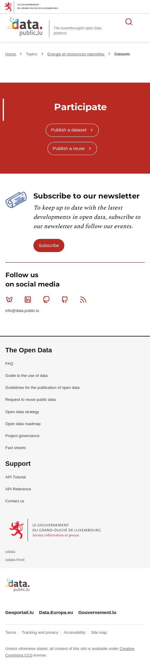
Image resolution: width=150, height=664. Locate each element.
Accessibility (75, 632)
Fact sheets (15, 447)
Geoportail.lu (19, 612)
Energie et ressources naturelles (76, 54)
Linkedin (29, 299)
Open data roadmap (23, 424)
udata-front (15, 559)
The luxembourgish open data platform (78, 30)
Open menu (142, 21)
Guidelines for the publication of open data (42, 387)
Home (11, 54)
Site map (99, 632)
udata (10, 551)
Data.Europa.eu (56, 612)
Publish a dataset (69, 129)
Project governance (22, 435)
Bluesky (10, 299)
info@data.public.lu (22, 310)
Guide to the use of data (26, 375)
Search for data (129, 21)
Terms (11, 632)
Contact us (14, 501)
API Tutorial (15, 477)
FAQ (9, 363)
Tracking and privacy (40, 632)
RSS (84, 299)
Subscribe (48, 245)
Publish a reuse (69, 148)
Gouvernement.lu (97, 612)
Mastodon (47, 299)
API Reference (18, 489)
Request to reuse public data (30, 399)
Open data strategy (22, 412)
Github (66, 299)
